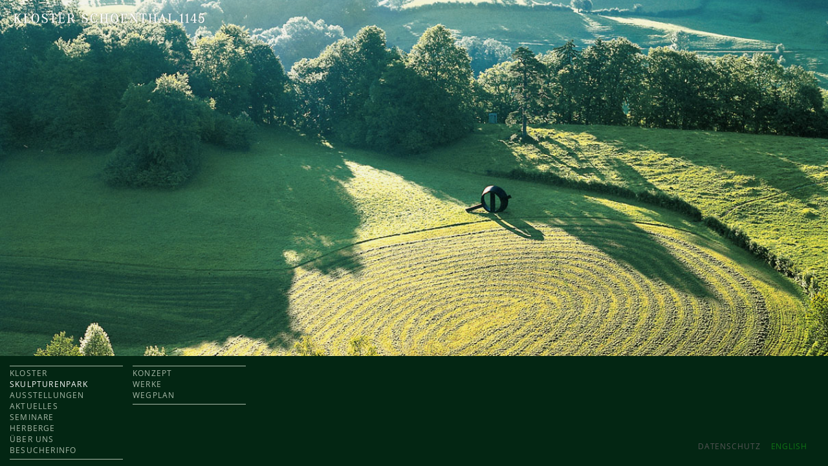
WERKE (147, 384)
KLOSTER (28, 373)
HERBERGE (33, 428)
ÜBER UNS (32, 439)
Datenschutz (729, 446)
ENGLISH (789, 446)
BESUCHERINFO (43, 450)
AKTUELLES (34, 406)
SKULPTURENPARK (49, 384)
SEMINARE (32, 417)
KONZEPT (152, 373)
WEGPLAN (154, 395)
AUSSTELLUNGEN (47, 395)
